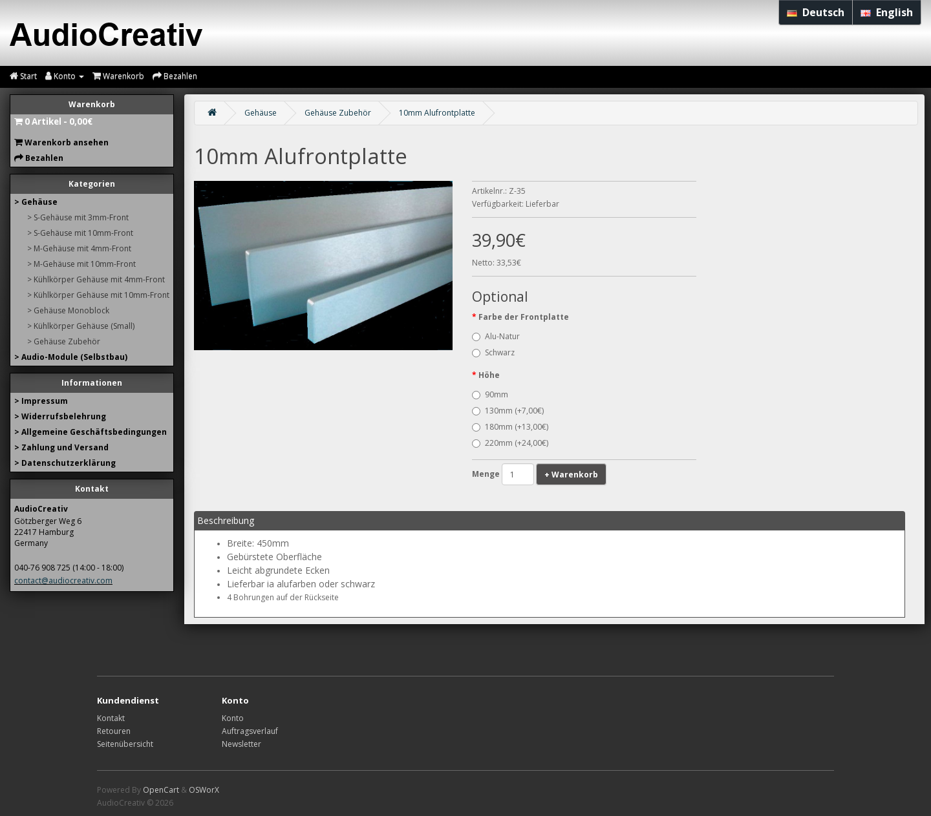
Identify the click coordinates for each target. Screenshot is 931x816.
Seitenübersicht (125, 743)
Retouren (114, 731)
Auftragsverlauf (250, 731)
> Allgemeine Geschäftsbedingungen (90, 431)
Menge (486, 473)
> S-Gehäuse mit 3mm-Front (78, 217)
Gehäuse (260, 112)
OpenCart (161, 789)
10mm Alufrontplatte (437, 112)
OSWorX (204, 789)
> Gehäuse (36, 201)
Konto (233, 718)
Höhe (489, 375)
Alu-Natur (496, 336)
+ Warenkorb (571, 474)
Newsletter (241, 743)
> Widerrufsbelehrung (60, 416)
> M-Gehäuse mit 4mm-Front (79, 248)
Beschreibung (225, 520)
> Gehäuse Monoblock (68, 310)
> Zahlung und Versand (61, 447)
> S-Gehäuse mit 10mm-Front (80, 232)
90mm (490, 394)
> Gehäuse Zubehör (63, 341)
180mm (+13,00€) (510, 426)
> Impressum (41, 400)
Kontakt (111, 718)
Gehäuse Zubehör (338, 112)
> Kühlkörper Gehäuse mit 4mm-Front (96, 279)
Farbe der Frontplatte (523, 316)
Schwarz (493, 352)
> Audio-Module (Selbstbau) (70, 356)
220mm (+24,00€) (510, 442)
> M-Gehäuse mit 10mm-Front (81, 263)
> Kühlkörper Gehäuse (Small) (80, 325)
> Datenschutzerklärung (65, 462)
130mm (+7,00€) (508, 410)
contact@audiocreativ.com (63, 580)
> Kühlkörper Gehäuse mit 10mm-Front (98, 294)
